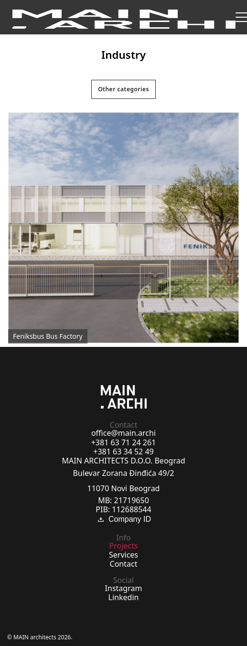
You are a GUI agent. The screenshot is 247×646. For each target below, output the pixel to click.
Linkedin (123, 597)
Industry (123, 54)
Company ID (123, 519)
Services (123, 554)
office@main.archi (123, 433)
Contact (124, 564)
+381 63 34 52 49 (123, 451)
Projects (123, 545)
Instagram (123, 588)
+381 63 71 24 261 (123, 442)
